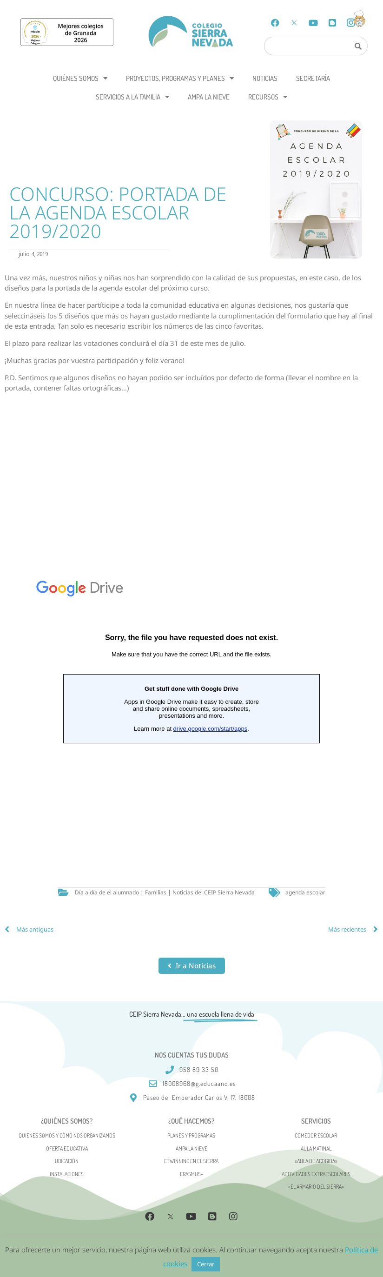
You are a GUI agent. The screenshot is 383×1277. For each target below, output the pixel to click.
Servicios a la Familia (132, 97)
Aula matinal (316, 1148)
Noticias (264, 78)
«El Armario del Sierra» (316, 1186)
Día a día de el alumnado (107, 892)
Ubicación (67, 1161)
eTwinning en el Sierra (191, 1161)
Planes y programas (191, 1135)
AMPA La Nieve (209, 97)
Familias (155, 892)
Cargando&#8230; (191, 707)
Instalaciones (67, 1174)
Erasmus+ (191, 1174)
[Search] (358, 46)
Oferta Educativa (67, 1148)
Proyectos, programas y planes (180, 78)
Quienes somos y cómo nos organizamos (67, 1135)
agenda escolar (305, 892)
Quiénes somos (80, 78)
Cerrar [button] (205, 1264)
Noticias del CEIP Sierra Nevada (213, 892)
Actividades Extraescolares (316, 1174)
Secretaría (313, 78)
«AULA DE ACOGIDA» (316, 1161)
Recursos (267, 97)
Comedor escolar (316, 1135)
